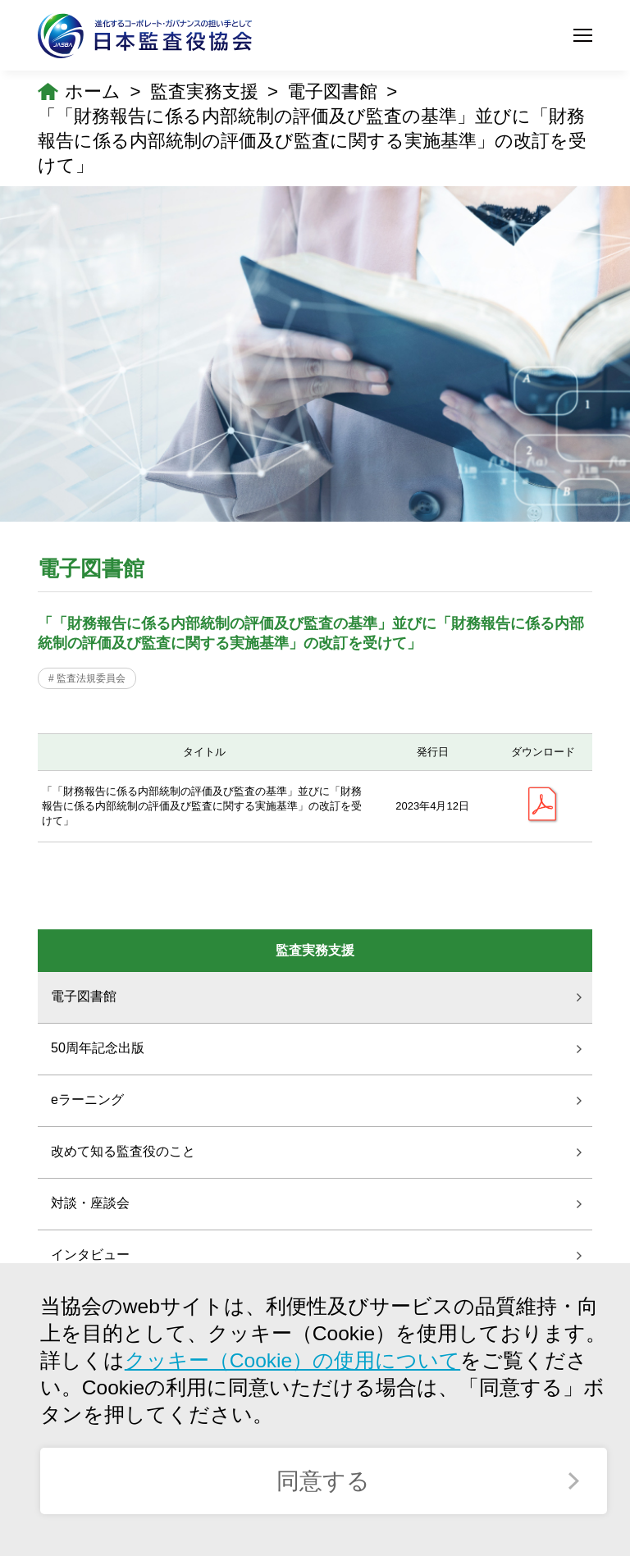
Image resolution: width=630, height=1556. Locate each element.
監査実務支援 (204, 91)
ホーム (93, 91)
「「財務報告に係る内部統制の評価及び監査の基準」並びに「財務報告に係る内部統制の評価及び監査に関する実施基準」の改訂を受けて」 (312, 141)
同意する (323, 1481)
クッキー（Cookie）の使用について (292, 1360)
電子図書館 (332, 91)
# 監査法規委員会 (87, 678)
